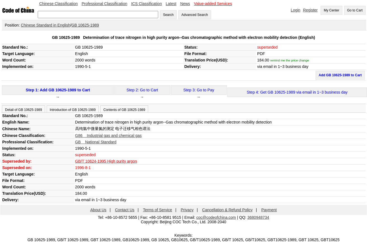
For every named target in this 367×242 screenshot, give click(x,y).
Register (310, 10)
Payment (269, 210)
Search (168, 15)
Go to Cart (355, 10)
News (185, 3)
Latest (171, 3)
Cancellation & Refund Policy (227, 210)
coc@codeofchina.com (216, 217)
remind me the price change (289, 60)
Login (295, 10)
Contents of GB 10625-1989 (124, 110)
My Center (331, 10)
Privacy (187, 210)
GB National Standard (96, 142)
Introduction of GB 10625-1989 (73, 110)
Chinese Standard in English (45, 25)
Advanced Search (194, 15)
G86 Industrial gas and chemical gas (108, 135)
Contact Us (124, 210)
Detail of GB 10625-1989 (23, 110)
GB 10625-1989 (85, 25)
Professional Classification (104, 3)
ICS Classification (146, 3)
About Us (98, 210)
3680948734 (258, 217)
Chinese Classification (58, 3)
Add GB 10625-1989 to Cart (340, 75)
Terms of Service (157, 210)
